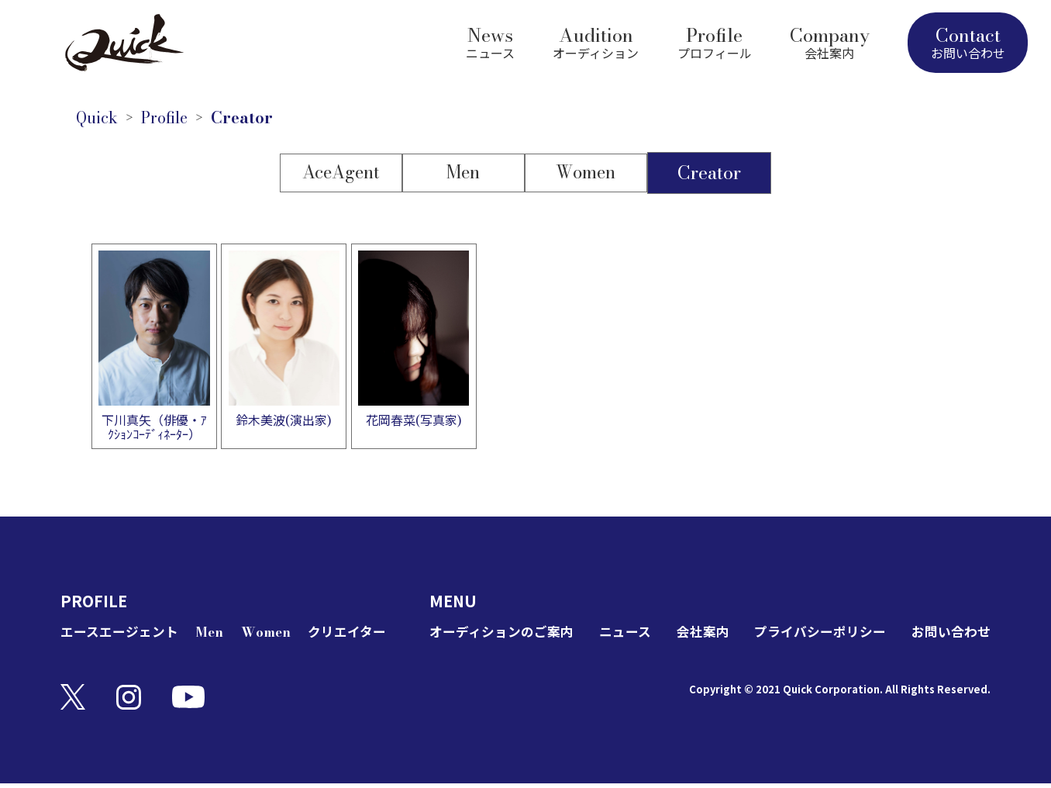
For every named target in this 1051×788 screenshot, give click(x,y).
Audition (596, 40)
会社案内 (702, 637)
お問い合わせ (949, 637)
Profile (714, 40)
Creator (265, 119)
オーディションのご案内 (505, 637)
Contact (968, 42)
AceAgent (340, 176)
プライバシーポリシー (818, 637)
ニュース (628, 637)
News (490, 40)
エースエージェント (122, 637)
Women (588, 176)
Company (830, 40)
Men (463, 176)
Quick (101, 119)
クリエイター (344, 637)
